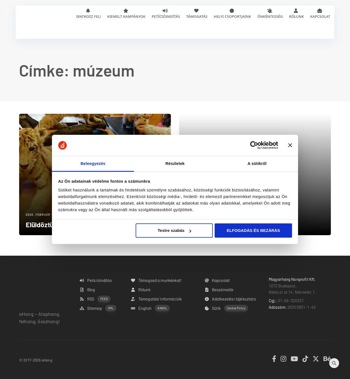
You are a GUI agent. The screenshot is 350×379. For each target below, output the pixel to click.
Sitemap (98, 308)
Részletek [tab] (175, 163)
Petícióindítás (166, 16)
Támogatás (197, 16)
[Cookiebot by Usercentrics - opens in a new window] (254, 145)
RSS (95, 299)
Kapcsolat (320, 16)
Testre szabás (174, 230)
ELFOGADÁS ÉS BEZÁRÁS (253, 230)
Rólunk (296, 16)
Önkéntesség (270, 16)
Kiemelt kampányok (126, 16)
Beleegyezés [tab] (92, 163)
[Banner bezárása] (290, 145)
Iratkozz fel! (88, 16)
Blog (87, 289)
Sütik (226, 308)
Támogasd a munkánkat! (156, 280)
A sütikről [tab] (257, 163)
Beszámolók (219, 289)
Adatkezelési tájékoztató (230, 298)
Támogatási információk (156, 298)
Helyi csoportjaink (232, 16)
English (150, 308)
